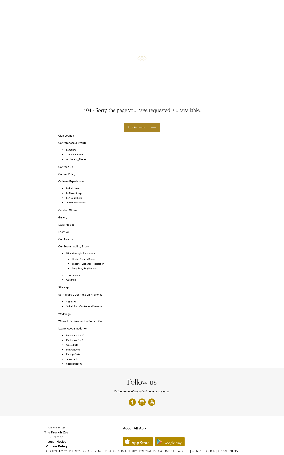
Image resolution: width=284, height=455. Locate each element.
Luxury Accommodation (104, 6)
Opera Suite (72, 344)
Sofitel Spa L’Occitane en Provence (80, 294)
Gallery (62, 217)
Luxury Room (73, 349)
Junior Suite (72, 359)
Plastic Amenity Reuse (83, 259)
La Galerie (71, 149)
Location (260, 6)
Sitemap (63, 287)
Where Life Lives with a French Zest (81, 321)
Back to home (136, 127)
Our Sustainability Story (73, 246)
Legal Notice (66, 224)
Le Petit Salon (73, 188)
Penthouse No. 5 (74, 340)
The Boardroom (74, 154)
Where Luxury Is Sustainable (80, 253)
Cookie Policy (67, 174)
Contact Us (65, 167)
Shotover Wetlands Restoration (88, 263)
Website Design (203, 451)
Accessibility (228, 451)
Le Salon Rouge (74, 193)
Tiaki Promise (73, 275)
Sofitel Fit (71, 301)
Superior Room (74, 363)
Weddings (64, 314)
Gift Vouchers (244, 6)
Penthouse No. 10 (75, 335)
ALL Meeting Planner (76, 159)
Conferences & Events (184, 6)
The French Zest (57, 432)
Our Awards (65, 239)
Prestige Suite (73, 354)
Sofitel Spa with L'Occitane (216, 6)
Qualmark (71, 279)
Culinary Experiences (134, 6)
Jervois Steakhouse (76, 202)
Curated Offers (158, 6)
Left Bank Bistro (74, 197)
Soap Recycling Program (84, 268)
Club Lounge (66, 135)
